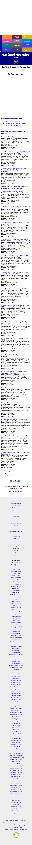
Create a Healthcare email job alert (15, 123)
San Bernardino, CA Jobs (16, 770)
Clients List (17, 45)
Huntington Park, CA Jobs (16, 667)
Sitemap (16, 550)
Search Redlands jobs (16, 503)
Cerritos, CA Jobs (16, 599)
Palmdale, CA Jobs (16, 736)
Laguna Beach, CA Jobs (16, 686)
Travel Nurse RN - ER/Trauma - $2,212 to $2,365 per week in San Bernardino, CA (15, 207)
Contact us (16, 548)
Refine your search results (12, 122)
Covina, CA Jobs (16, 618)
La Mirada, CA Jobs (16, 680)
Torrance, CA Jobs (16, 796)
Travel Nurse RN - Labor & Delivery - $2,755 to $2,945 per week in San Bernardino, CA (15, 306)
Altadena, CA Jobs (16, 567)
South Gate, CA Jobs (16, 789)
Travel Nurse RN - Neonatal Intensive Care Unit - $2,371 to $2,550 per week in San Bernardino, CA (16, 240)
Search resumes (16, 521)
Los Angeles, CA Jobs (16, 701)
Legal (16, 552)
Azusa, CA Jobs (16, 575)
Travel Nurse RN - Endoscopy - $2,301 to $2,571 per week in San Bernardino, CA (15, 152)
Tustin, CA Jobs (16, 798)
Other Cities (27, 41)
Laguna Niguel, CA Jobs (16, 689)
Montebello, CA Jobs (16, 710)
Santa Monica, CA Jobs (16, 785)
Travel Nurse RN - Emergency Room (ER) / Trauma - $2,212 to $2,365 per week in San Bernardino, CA (14, 170)
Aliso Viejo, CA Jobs (16, 565)
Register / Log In (27, 49)
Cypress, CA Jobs (16, 620)
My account (8, 474)
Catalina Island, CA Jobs (16, 594)
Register (14, 510)
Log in (18, 510)
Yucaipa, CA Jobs (16, 813)
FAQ (16, 546)
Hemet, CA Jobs (16, 659)
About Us (7, 49)
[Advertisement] (16, 17)
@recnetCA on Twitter (15, 488)
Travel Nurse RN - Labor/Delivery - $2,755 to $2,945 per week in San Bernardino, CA (14, 289)
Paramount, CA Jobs (16, 738)
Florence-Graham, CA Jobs (16, 637)
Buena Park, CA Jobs (16, 586)
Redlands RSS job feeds (16, 491)
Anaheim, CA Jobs (16, 569)
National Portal (7, 45)
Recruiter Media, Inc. (16, 61)
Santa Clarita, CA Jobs (16, 783)
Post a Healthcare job (11, 125)
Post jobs (16, 518)
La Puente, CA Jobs (16, 682)
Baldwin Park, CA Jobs (16, 577)
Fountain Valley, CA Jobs (16, 642)
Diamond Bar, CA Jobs (16, 622)
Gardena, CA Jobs (16, 648)
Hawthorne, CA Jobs (16, 656)
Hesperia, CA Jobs (16, 661)
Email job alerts (16, 508)
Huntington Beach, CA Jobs (16, 665)
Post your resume (16, 505)
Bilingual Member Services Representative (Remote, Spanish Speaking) (14, 420)
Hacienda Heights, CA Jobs (16, 654)
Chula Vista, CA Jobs (16, 605)
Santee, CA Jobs (16, 787)
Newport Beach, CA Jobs (16, 721)
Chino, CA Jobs (16, 601)
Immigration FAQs (16, 536)
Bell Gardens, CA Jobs (16, 579)
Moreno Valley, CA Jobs (16, 714)
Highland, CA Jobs (16, 663)
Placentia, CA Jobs (16, 746)
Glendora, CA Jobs (16, 652)
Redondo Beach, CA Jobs (16, 759)
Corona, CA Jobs (16, 614)
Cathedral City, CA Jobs (16, 597)
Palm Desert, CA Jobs (16, 731)
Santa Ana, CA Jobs (16, 781)
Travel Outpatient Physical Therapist (12, 191)
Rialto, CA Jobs (16, 761)
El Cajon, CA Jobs (16, 629)
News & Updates (27, 45)
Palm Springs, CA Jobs (16, 734)
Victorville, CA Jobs (16, 802)
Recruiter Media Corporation (12, 829)
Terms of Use (13, 825)
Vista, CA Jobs (16, 804)
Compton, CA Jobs (15, 612)
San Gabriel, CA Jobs (16, 776)
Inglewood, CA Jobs (16, 671)
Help (17, 49)
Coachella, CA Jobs (16, 607)
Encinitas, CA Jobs (16, 633)
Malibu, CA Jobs (16, 706)
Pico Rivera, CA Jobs (16, 744)
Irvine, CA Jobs (16, 674)
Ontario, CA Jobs (16, 727)
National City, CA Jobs (16, 719)
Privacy (16, 554)
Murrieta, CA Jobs (16, 716)
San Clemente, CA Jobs (16, 772)
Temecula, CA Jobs (16, 793)
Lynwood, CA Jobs (16, 704)
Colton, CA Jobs (16, 609)
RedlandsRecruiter (16, 56)
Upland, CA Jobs (16, 800)
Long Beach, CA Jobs (16, 699)
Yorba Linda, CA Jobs (16, 811)
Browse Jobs (23, 820)
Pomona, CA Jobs (16, 748)
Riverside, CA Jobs (16, 763)
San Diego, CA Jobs (16, 774)
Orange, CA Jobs (16, 729)
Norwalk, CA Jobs (16, 723)
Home (6, 36)
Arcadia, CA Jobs (16, 573)
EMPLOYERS (16, 516)
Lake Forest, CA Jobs (16, 693)
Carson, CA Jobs (16, 592)
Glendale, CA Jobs (16, 650)
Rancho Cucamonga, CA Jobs (16, 753)
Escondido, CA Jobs (16, 635)
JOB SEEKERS (16, 501)
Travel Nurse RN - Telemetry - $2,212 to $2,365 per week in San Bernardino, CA (15, 256)
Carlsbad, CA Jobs (16, 590)
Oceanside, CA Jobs (16, 725)
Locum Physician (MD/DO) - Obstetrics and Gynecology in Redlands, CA (14, 372)
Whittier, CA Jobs (16, 808)
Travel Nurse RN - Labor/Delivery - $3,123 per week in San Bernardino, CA (14, 273)
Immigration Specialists (17, 41)
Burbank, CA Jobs (16, 588)
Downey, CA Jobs (16, 624)
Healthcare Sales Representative (11, 137)
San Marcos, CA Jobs (16, 778)
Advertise (16, 525)
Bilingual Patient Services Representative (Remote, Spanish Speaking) (13, 403)
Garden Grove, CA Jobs (16, 646)
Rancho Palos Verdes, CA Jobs (16, 755)
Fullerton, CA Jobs (16, 644)
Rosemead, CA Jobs (16, 766)
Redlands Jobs (23, 829)
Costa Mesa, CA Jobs (16, 616)
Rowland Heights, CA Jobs (16, 768)
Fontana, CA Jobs (16, 639)
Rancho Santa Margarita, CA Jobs (16, 757)
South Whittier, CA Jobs (16, 791)
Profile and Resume (16, 37)
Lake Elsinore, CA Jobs (16, 691)
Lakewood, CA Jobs (16, 695)
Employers (6, 41)
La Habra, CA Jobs (16, 676)
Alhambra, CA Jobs (16, 562)
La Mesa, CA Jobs (16, 678)
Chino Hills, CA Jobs (16, 603)
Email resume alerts (16, 523)
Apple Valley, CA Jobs (16, 571)
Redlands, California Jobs (11, 188)
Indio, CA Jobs (16, 669)
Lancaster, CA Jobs (16, 697)
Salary (21, 188)
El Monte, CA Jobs (16, 631)
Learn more (16, 538)
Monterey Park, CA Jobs (16, 712)
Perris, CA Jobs (16, 742)
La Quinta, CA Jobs (16, 684)
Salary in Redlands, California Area (11, 186)
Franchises (27, 36)
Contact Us (25, 822)
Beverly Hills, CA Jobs (16, 584)
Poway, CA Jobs (16, 751)
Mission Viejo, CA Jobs (16, 708)
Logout (9, 475)
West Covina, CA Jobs (16, 806)
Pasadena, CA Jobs (16, 740)
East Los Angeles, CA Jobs (16, 627)
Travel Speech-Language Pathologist (12, 388)
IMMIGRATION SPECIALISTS (16, 531)
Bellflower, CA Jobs (16, 582)
